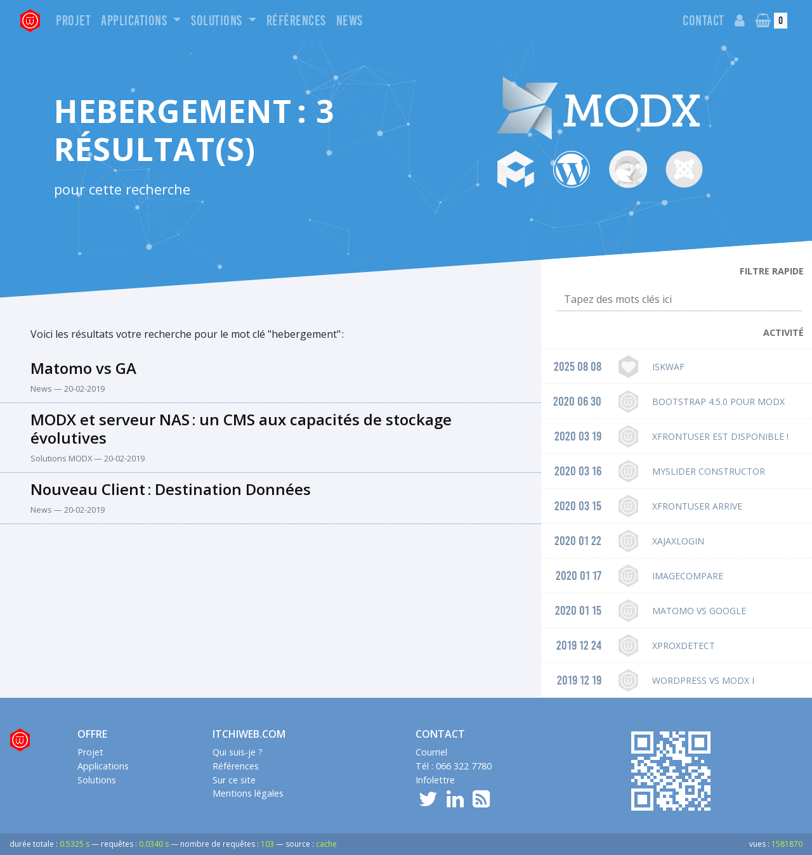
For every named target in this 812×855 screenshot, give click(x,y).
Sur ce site (234, 780)
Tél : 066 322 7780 (454, 766)
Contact (703, 20)
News (349, 20)
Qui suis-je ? (238, 752)
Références (296, 20)
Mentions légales (248, 793)
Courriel (431, 752)
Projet (73, 20)
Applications (135, 20)
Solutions (218, 20)
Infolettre (435, 780)
